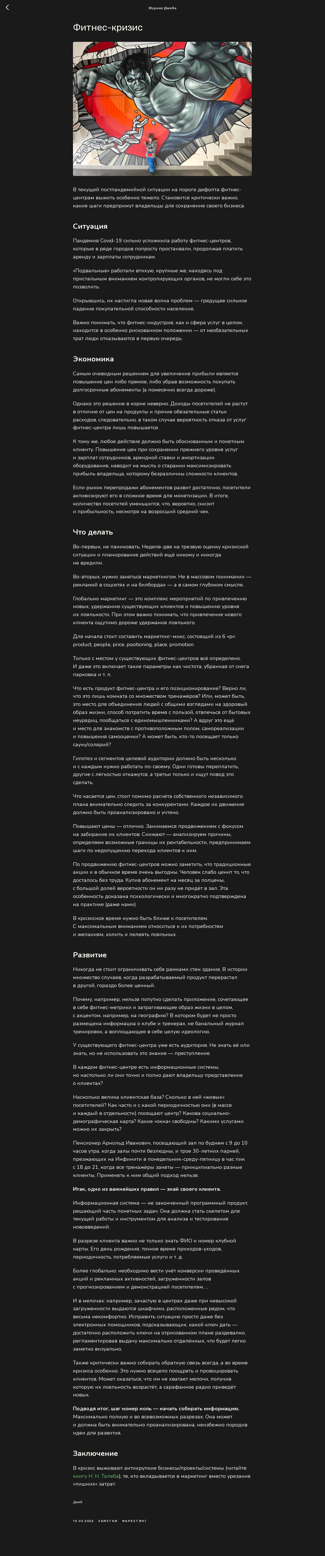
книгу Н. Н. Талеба (96, 1481)
